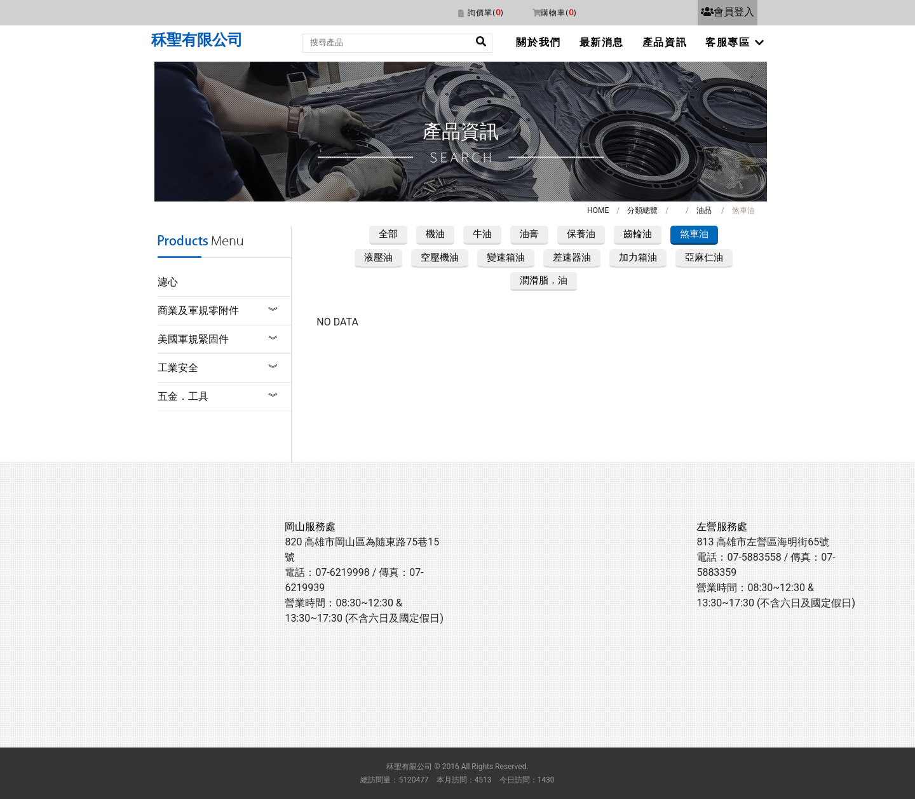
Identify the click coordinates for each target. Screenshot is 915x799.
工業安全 (178, 368)
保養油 (581, 234)
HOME (598, 210)
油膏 (529, 234)
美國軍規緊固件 (193, 339)
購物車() (558, 12)
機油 (435, 234)
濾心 (168, 282)
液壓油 (378, 257)
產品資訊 (664, 42)
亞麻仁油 (704, 257)
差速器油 (572, 257)
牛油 (482, 234)
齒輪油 (637, 234)
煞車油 (694, 234)
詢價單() (485, 12)
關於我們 (538, 42)
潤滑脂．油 (543, 280)
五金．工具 (183, 396)
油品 (704, 210)
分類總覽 (642, 210)
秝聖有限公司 (197, 40)
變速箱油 (506, 257)
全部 (388, 234)
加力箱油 (638, 257)
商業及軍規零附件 (198, 310)
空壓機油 (440, 257)
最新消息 (602, 42)
